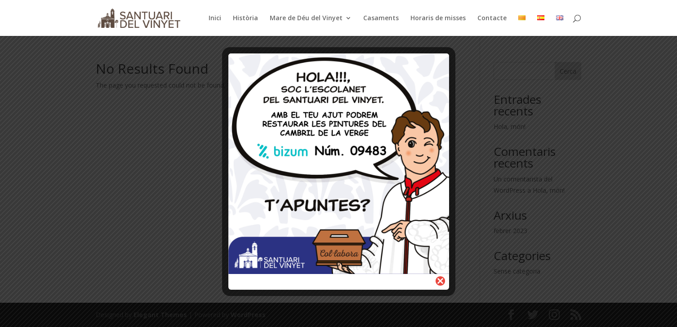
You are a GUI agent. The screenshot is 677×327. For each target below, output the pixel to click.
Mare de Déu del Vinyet (306, 18)
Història (245, 18)
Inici (215, 18)
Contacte (492, 18)
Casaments (381, 18)
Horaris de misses (438, 18)
